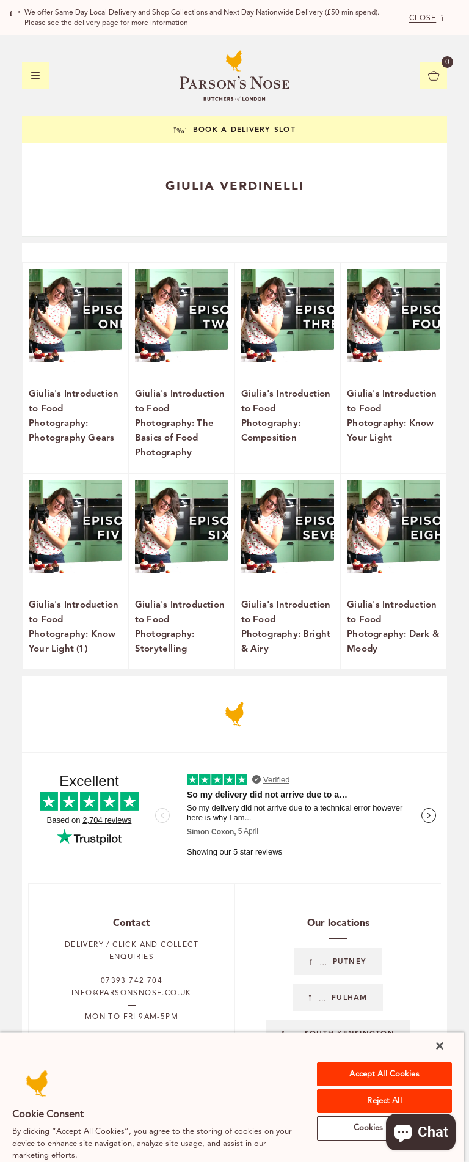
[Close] (439, 1046)
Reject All (384, 1101)
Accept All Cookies (384, 1074)
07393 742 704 (131, 981)
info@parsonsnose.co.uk (131, 993)
